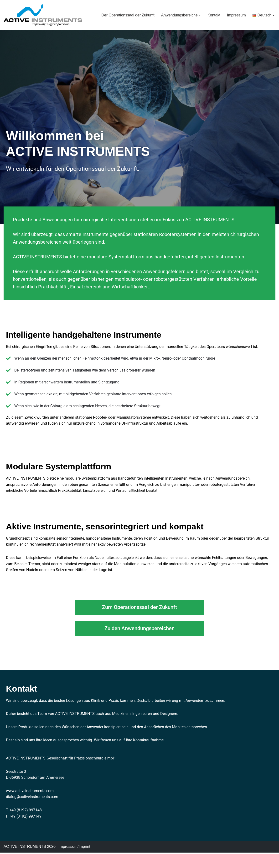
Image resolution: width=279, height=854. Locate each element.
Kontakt (213, 15)
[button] (200, 15)
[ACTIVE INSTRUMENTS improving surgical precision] (43, 15)
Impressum (236, 15)
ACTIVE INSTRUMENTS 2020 (30, 848)
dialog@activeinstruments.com (32, 798)
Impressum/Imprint (74, 848)
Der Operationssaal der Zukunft (127, 15)
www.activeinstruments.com (30, 792)
